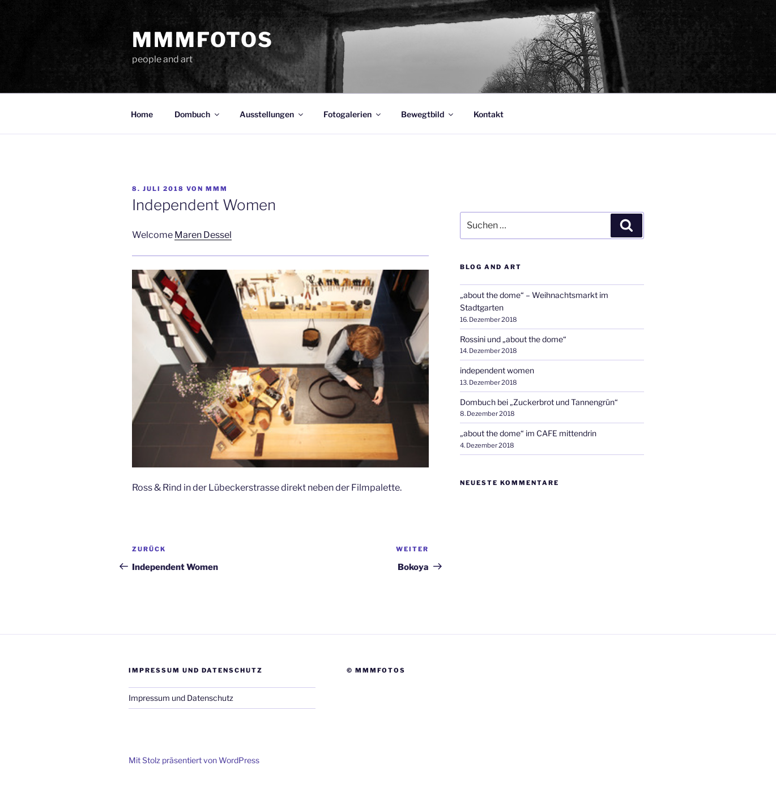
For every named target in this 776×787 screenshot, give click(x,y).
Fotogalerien (352, 114)
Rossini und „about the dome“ (513, 339)
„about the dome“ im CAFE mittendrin (528, 433)
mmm (217, 189)
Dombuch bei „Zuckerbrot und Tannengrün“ (539, 402)
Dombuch (197, 114)
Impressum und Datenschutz (181, 698)
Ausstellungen (272, 114)
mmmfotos (203, 39)
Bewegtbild (428, 114)
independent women (497, 370)
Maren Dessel (203, 234)
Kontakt (489, 114)
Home (142, 114)
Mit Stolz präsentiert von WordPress (194, 760)
